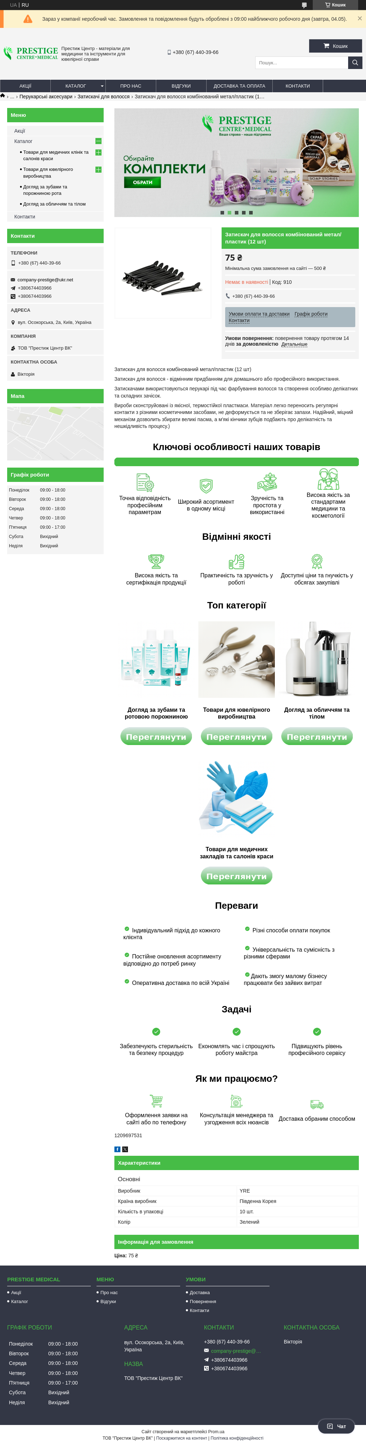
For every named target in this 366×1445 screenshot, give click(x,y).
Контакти (298, 86)
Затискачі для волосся (104, 96)
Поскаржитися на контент (181, 1438)
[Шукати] (355, 62)
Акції (25, 86)
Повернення (203, 1301)
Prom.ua (216, 1431)
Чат (336, 1426)
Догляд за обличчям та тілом (54, 204)
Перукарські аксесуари (46, 96)
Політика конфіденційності (237, 1438)
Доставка (200, 1292)
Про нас (131, 86)
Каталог (75, 86)
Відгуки (181, 86)
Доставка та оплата (239, 86)
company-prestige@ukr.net (45, 279)
